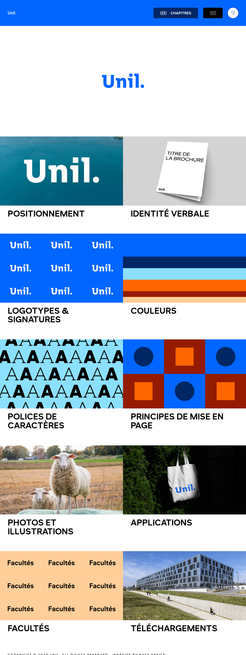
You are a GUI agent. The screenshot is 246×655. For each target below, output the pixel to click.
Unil (11, 13)
